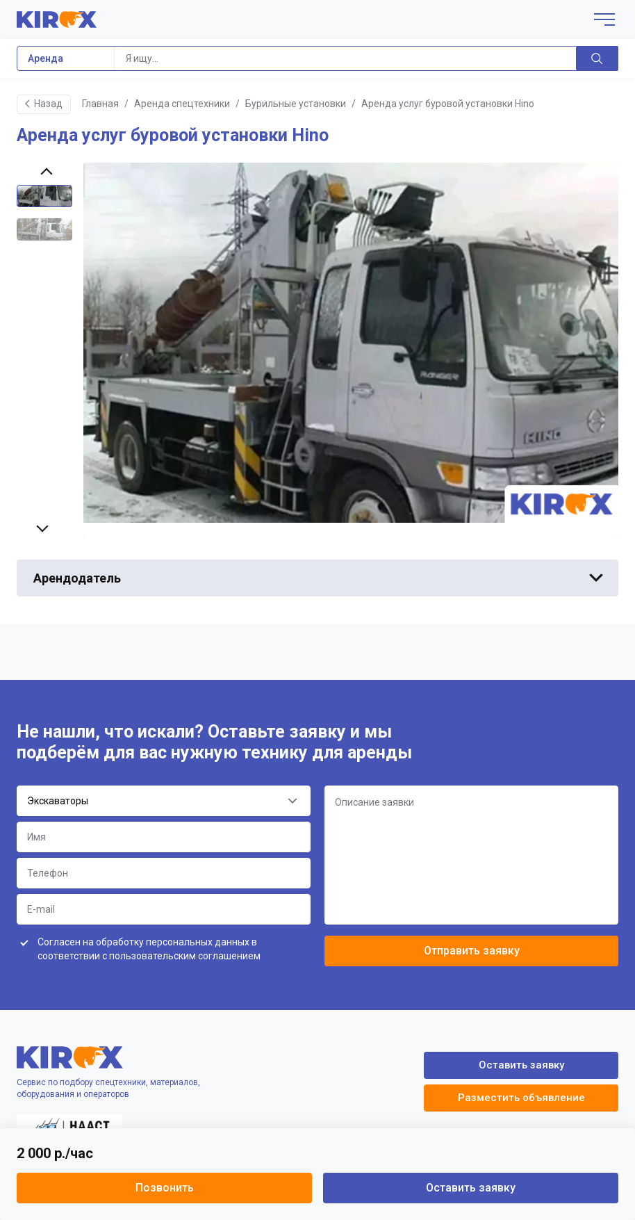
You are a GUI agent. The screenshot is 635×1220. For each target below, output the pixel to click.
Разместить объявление (521, 1097)
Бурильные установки (295, 103)
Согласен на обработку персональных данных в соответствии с (149, 948)
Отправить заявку (472, 950)
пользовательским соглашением (185, 955)
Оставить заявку (471, 1187)
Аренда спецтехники (182, 103)
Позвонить (164, 1187)
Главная (100, 103)
